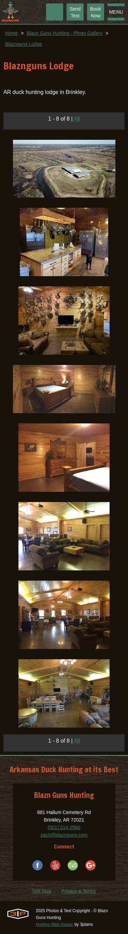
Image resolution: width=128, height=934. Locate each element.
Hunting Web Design (54, 924)
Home (11, 33)
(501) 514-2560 (64, 827)
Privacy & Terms (78, 891)
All (77, 119)
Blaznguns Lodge (23, 44)
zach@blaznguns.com (64, 835)
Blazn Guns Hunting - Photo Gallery (64, 33)
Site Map (41, 891)
